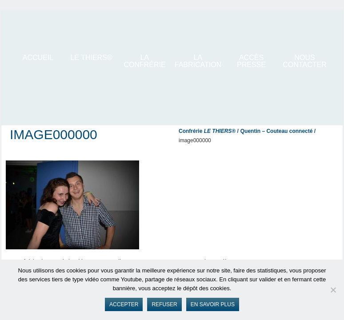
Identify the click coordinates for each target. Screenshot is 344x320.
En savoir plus (213, 304)
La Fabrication (198, 61)
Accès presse (251, 61)
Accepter (123, 304)
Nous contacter (304, 61)
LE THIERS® (91, 57)
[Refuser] (332, 289)
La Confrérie (144, 61)
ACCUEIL (38, 57)
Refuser (164, 304)
